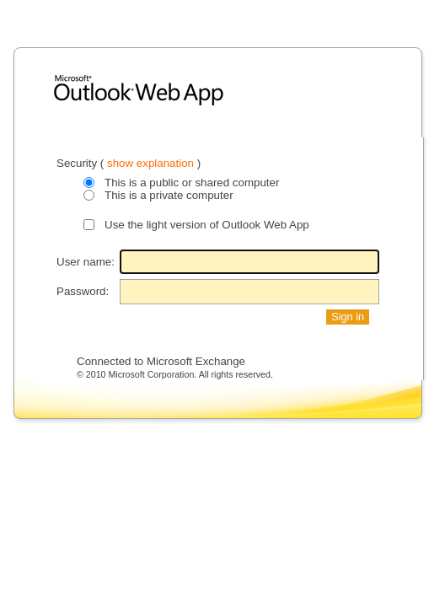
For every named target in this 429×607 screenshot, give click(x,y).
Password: (82, 291)
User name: (85, 261)
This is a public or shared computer (192, 182)
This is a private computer (169, 195)
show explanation (152, 163)
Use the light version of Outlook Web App (207, 224)
